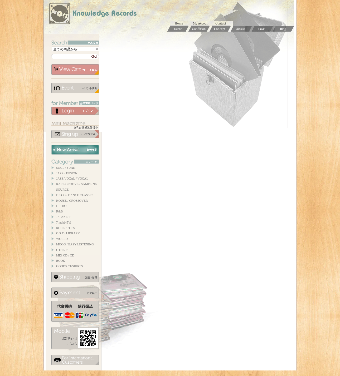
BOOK (60, 261)
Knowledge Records (92, 14)
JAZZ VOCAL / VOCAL (72, 178)
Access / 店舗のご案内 (241, 29)
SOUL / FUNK (65, 168)
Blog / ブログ (283, 29)
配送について (75, 277)
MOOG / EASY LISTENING (75, 244)
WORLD (62, 239)
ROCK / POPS (65, 228)
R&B (59, 211)
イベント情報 (75, 88)
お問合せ (222, 23)
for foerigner (75, 360)
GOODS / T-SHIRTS (69, 266)
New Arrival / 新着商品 (75, 150)
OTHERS (62, 250)
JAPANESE (63, 217)
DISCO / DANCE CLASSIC (74, 195)
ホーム (180, 23)
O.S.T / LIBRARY (68, 233)
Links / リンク (262, 29)
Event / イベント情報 (177, 29)
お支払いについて (75, 293)
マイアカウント (201, 23)
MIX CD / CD (65, 255)
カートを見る (75, 69)
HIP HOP (62, 206)
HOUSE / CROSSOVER (72, 200)
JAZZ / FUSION (66, 173)
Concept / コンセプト (220, 29)
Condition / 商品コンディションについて (199, 29)
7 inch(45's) (63, 222)
